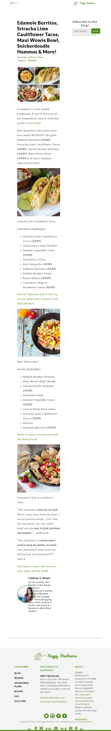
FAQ (16, 696)
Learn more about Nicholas (53, 702)
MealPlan (32, 60)
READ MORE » (81, 719)
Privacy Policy (85, 722)
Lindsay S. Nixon (36, 57)
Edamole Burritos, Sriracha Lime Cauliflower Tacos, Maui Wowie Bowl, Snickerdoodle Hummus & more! (38, 37)
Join (95, 31)
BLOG (17, 673)
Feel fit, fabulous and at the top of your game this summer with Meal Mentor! (37, 299)
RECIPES (18, 678)
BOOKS (18, 691)
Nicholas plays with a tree (52, 698)
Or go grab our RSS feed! (84, 35)
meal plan (33, 123)
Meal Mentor (82, 704)
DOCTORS (20, 701)
